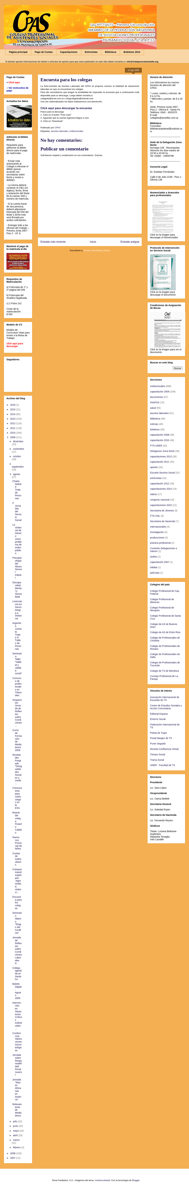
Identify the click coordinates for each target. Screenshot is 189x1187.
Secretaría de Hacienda (162, 521)
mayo (16, 1130)
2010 (13, 432)
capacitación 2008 (159, 434)
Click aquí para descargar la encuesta (66, 108)
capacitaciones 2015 (161, 505)
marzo (16, 1140)
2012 (13, 423)
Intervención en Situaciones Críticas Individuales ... (17, 1015)
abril (15, 1135)
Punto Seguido (158, 743)
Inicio (93, 241)
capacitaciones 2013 (161, 456)
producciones (157, 537)
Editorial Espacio (159, 713)
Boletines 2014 (132, 52)
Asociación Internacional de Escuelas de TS (164, 698)
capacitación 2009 (159, 391)
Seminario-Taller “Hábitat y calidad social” (17, 663)
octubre (17, 456)
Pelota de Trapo (158, 733)
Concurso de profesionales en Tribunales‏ (17, 687)
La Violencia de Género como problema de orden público (17, 539)
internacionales (158, 526)
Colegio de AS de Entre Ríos (165, 632)
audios (153, 556)
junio (16, 1126)
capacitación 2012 (159, 483)
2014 (13, 414)
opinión (154, 467)
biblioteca (155, 418)
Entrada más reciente (53, 241)
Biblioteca (110, 52)
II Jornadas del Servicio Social (17, 511)
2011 (13, 428)
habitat (153, 567)
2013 (13, 418)
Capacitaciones (69, 52)
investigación (157, 532)
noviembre (18, 449)
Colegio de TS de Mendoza (164, 670)
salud (153, 408)
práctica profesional (160, 542)
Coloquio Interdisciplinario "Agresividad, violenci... (17, 880)
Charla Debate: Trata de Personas (16, 490)
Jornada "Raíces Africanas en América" (16, 1089)
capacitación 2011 (159, 461)
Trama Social (157, 760)
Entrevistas (91, 52)
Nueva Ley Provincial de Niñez (17, 843)
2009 (13, 437)
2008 (13, 1153)
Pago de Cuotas (44, 52)
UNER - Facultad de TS (162, 765)
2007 (13, 1158)
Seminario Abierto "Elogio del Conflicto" (17, 922)
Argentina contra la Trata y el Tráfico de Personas (17, 636)
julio (15, 1121)
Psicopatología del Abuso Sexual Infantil (17, 567)
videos (153, 494)
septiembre (18, 466)
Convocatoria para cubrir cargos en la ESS (17, 798)
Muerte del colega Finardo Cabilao (17, 822)
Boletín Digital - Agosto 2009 (17, 991)
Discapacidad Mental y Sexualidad (17, 589)
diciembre (18, 441)
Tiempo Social (157, 754)
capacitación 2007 (159, 562)
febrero (17, 1147)
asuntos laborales (59, 131)
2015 (13, 409)
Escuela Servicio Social (162, 472)
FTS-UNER (156, 445)
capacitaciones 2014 (161, 488)
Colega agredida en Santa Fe (17, 974)
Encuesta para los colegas (17, 903)
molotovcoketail (102, 1180)
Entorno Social (158, 719)
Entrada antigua (130, 241)
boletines (155, 429)
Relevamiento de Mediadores (17, 1110)
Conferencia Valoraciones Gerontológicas (17, 1042)
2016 (13, 404)
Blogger (136, 1180)
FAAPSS (154, 402)
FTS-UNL (155, 515)
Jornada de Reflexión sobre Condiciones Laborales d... (17, 950)
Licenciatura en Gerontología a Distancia (17, 610)
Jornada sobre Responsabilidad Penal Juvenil (17, 1065)
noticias (154, 424)
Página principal (18, 52)
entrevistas (156, 478)
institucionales (76, 131)
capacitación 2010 (159, 440)
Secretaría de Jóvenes (162, 510)
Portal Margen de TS (161, 738)
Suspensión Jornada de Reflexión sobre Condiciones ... (17, 713)
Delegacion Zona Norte (162, 451)
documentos (156, 397)
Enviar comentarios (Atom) (97, 250)
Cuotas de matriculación (16, 859)
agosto (16, 474)
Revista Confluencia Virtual (164, 749)
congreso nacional (159, 499)
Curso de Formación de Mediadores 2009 (17, 740)
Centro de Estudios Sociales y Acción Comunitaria (166, 707)
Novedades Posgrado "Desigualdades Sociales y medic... (17, 769)
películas (154, 572)
